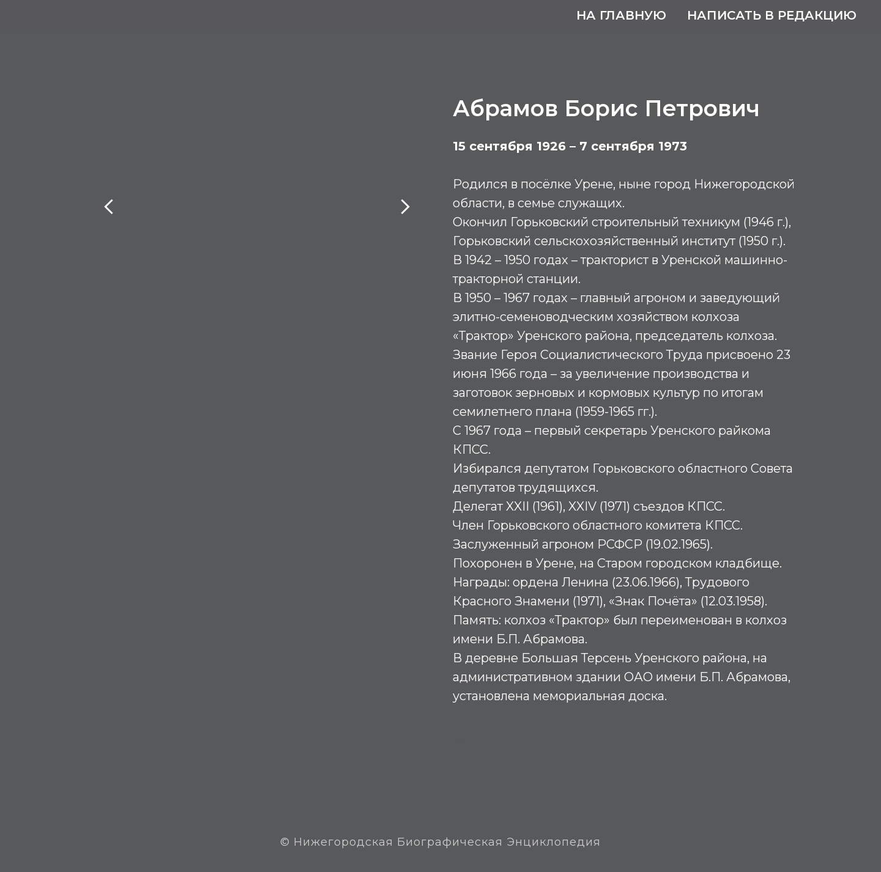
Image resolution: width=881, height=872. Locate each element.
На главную (621, 15)
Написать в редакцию (772, 15)
